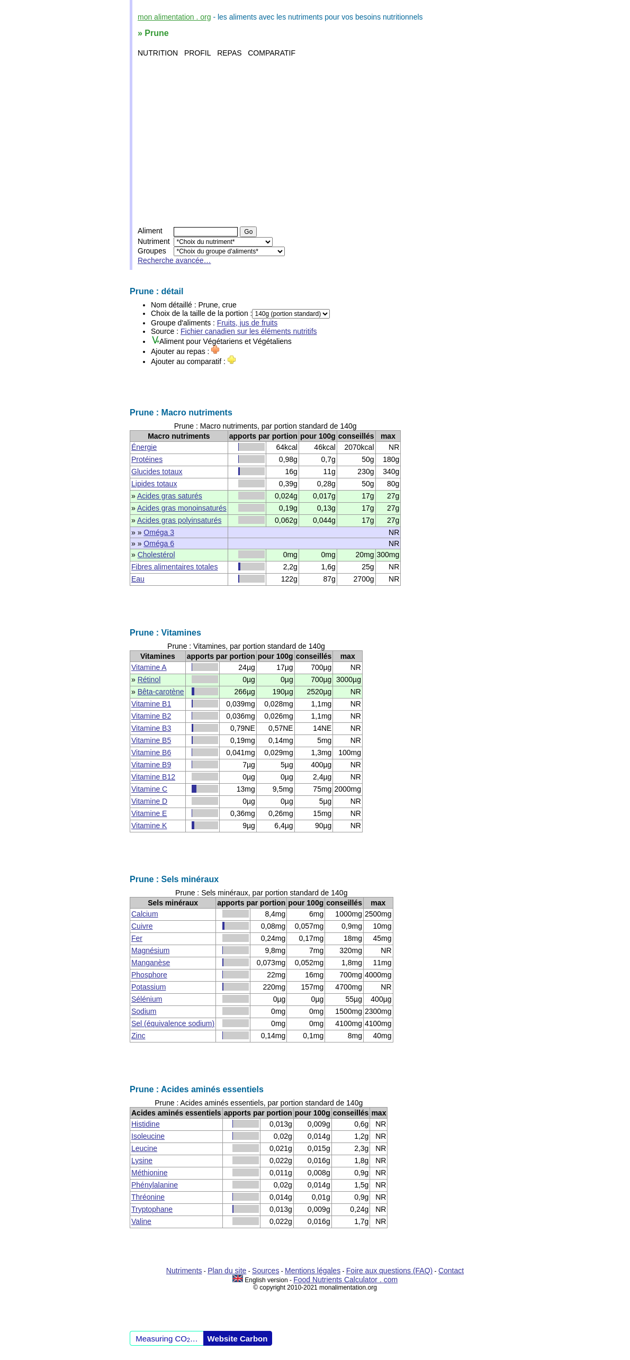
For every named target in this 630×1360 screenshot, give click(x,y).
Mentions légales (312, 1270)
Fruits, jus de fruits (247, 323)
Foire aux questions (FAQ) (389, 1270)
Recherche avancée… (174, 260)
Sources (265, 1270)
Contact (451, 1270)
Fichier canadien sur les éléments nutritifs (249, 331)
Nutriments (184, 1270)
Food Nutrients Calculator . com (345, 1279)
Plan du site (227, 1270)
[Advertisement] (316, 142)
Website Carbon (238, 1338)
